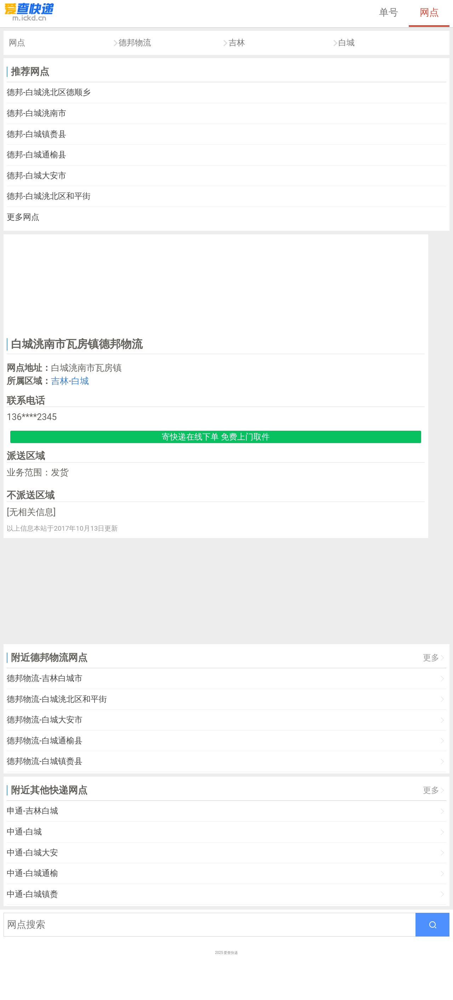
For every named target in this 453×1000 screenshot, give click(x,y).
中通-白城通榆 (32, 873)
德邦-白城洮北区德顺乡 (48, 92)
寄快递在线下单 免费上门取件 (216, 437)
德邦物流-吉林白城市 (44, 678)
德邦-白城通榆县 (36, 155)
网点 (429, 12)
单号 (388, 12)
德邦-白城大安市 (36, 175)
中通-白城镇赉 (32, 894)
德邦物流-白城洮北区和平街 (57, 699)
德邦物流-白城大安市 (44, 720)
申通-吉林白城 (32, 811)
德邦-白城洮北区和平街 (48, 196)
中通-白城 (24, 832)
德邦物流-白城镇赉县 (44, 761)
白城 (346, 43)
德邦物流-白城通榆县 (44, 740)
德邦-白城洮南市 (36, 113)
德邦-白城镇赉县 (36, 134)
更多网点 (23, 217)
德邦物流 (135, 43)
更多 (431, 658)
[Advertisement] (216, 284)
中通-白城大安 (32, 852)
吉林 (237, 43)
